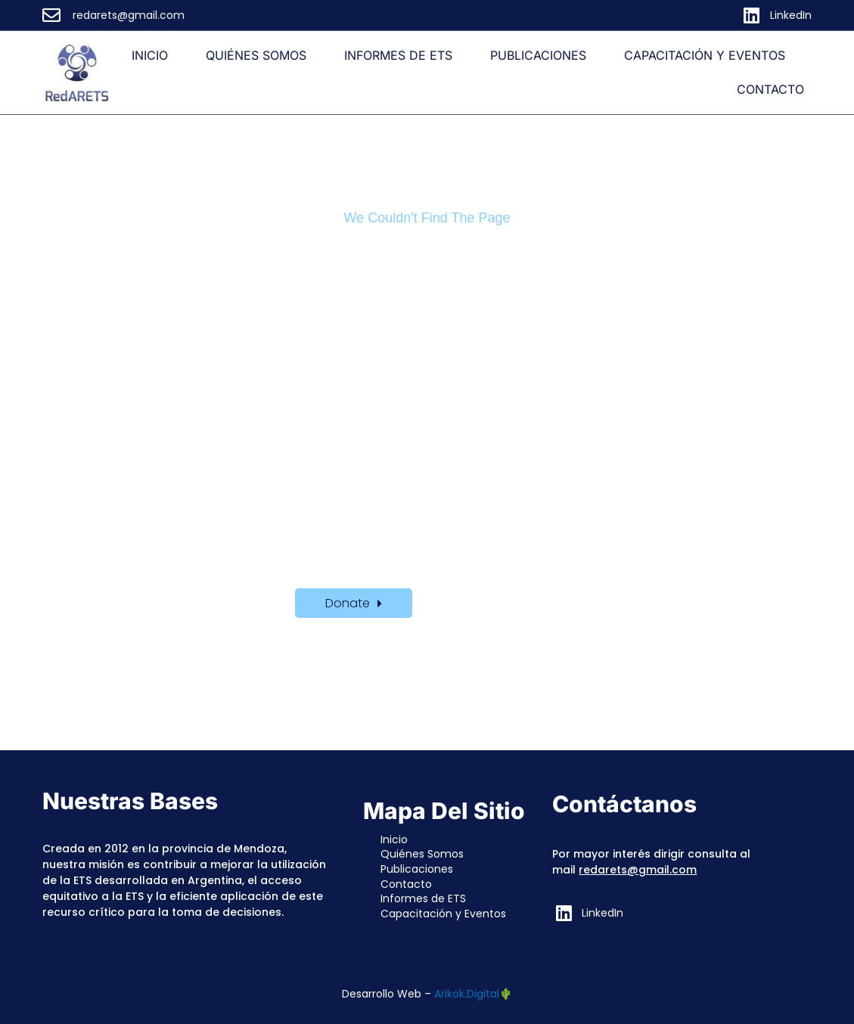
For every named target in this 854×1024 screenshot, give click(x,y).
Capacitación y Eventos (704, 55)
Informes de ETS (398, 55)
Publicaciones (538, 55)
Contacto (770, 89)
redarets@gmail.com (638, 869)
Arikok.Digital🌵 (473, 993)
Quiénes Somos (256, 55)
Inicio (150, 55)
